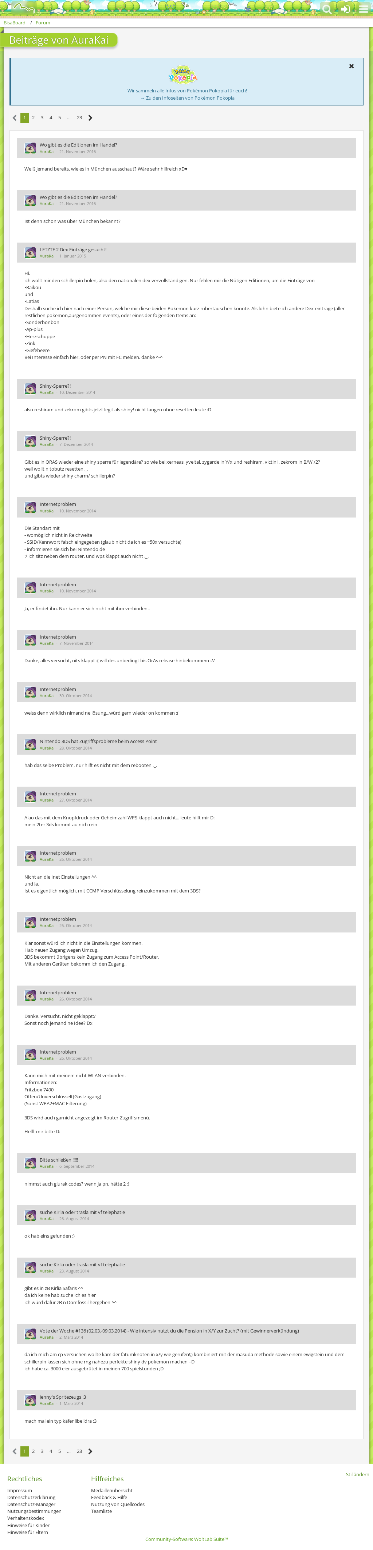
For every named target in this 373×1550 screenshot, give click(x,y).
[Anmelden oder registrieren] (345, 9)
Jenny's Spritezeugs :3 (63, 1397)
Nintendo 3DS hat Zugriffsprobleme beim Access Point (98, 741)
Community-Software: (186, 1539)
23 (79, 117)
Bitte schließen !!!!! (59, 1159)
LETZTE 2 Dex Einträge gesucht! (73, 249)
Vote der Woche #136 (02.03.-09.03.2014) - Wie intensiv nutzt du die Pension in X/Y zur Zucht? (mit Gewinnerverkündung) (169, 1330)
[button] (363, 9)
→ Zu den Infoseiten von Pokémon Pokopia (187, 98)
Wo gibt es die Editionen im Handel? (78, 144)
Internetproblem (58, 504)
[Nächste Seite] (90, 118)
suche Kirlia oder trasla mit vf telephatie (82, 1212)
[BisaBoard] (19, 8)
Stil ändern (357, 1474)
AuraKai (47, 151)
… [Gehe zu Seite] (69, 117)
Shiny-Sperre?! (55, 386)
